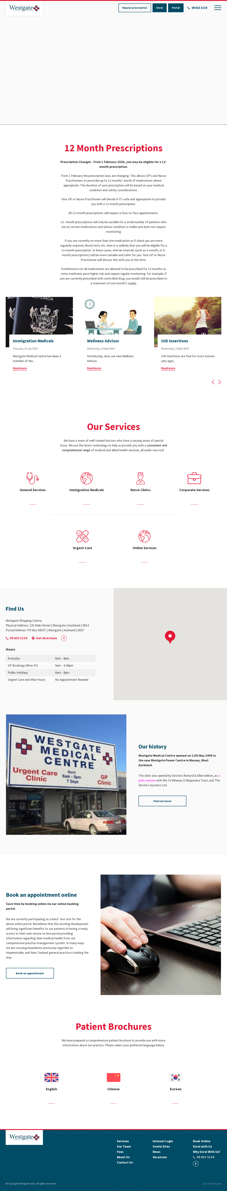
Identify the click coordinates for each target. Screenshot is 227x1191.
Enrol (159, 7)
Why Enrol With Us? (206, 1151)
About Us (123, 1157)
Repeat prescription (134, 7)
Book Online (201, 1141)
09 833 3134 (197, 8)
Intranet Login (163, 1141)
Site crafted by (212, 1183)
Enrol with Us (202, 1146)
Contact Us (125, 1162)
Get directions (44, 638)
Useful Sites (161, 1146)
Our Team (124, 1146)
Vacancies (160, 1157)
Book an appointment (30, 973)
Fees (120, 1151)
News (156, 1151)
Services (123, 1141)
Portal (176, 7)
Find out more (162, 801)
